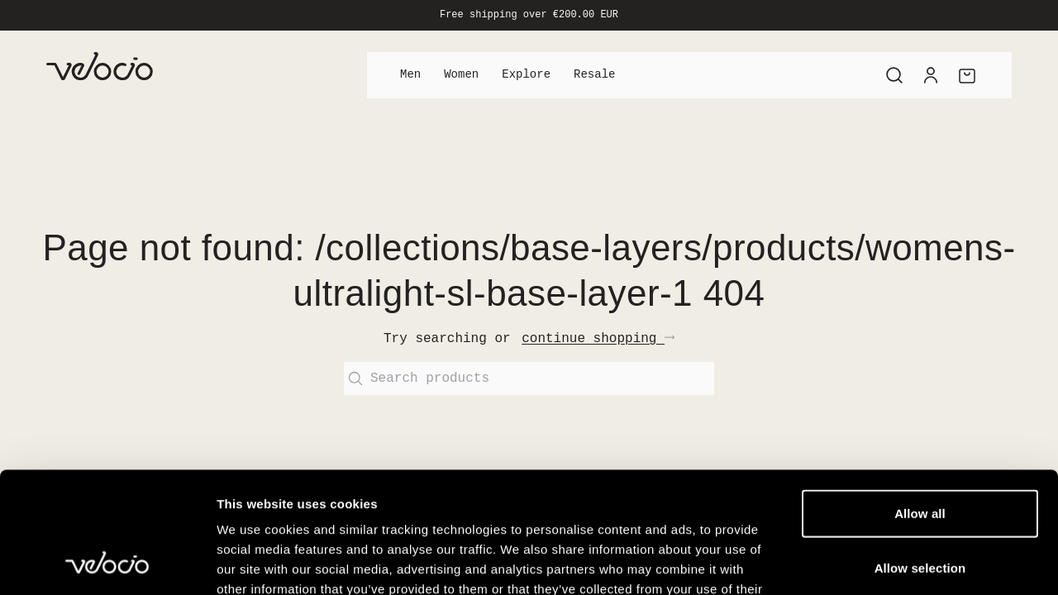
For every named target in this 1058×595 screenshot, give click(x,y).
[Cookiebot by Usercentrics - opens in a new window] (107, 562)
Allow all (920, 400)
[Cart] (967, 75)
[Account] (931, 75)
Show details (867, 562)
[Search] (894, 75)
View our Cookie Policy (345, 495)
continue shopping (598, 339)
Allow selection (920, 454)
